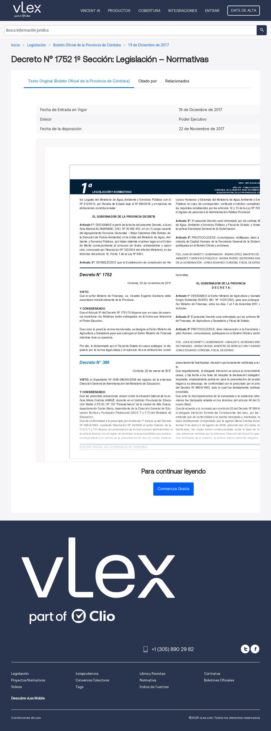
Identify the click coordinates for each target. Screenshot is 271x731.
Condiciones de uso (26, 717)
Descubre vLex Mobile (28, 698)
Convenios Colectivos (92, 680)
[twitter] (245, 649)
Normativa (148, 680)
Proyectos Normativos (28, 680)
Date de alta (243, 10)
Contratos (212, 674)
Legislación (20, 674)
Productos (119, 10)
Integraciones (182, 10)
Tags (79, 687)
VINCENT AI (90, 10)
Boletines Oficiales (219, 680)
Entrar (212, 10)
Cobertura (149, 10)
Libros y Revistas (152, 674)
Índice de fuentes (154, 687)
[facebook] (255, 649)
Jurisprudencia (86, 674)
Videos (16, 687)
